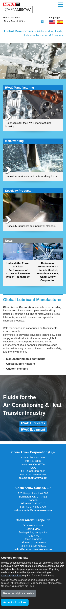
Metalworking (14, 141)
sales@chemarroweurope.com (33, 549)
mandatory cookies (11, 575)
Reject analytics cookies (18, 593)
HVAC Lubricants (33, 423)
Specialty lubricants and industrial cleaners (31, 226)
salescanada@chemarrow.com (33, 510)
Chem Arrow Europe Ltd (33, 520)
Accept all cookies (14, 602)
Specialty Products (18, 190)
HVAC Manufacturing (19, 87)
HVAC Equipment (33, 429)
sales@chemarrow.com (33, 477)
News (9, 240)
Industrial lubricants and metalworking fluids (32, 176)
